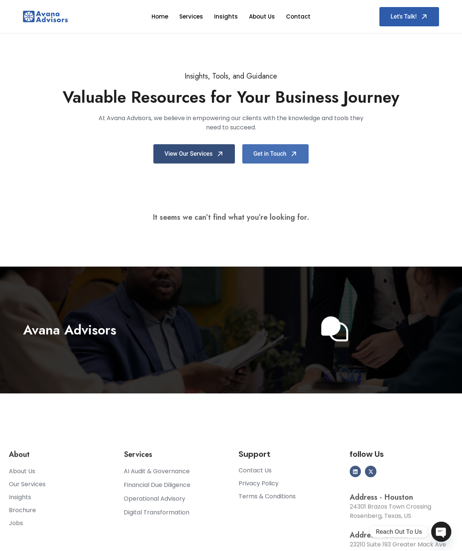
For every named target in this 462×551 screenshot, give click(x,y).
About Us (262, 16)
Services (191, 16)
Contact (298, 16)
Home (160, 16)
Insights (226, 16)
